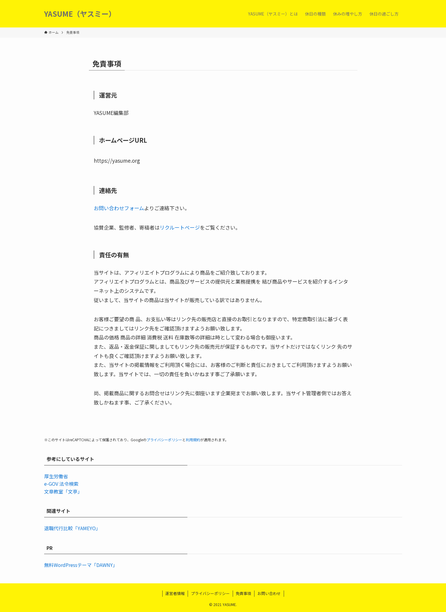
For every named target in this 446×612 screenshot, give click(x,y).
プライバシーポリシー (164, 439)
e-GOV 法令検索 (61, 483)
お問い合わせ (269, 593)
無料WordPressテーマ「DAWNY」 (81, 564)
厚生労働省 (56, 476)
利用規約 (193, 439)
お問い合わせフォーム (119, 208)
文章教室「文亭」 (63, 491)
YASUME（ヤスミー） (80, 13)
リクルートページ (180, 227)
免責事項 (243, 593)
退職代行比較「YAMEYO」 (72, 528)
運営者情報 (175, 593)
